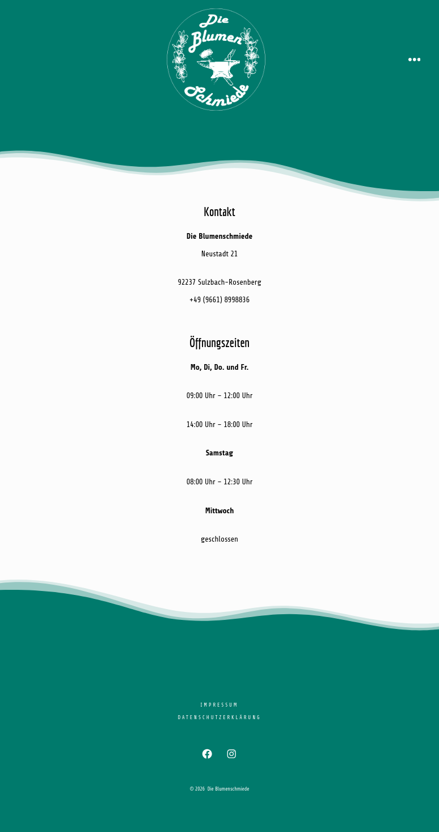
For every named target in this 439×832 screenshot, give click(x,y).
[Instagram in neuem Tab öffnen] (231, 754)
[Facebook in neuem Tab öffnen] (207, 754)
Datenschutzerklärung (219, 717)
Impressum (219, 705)
